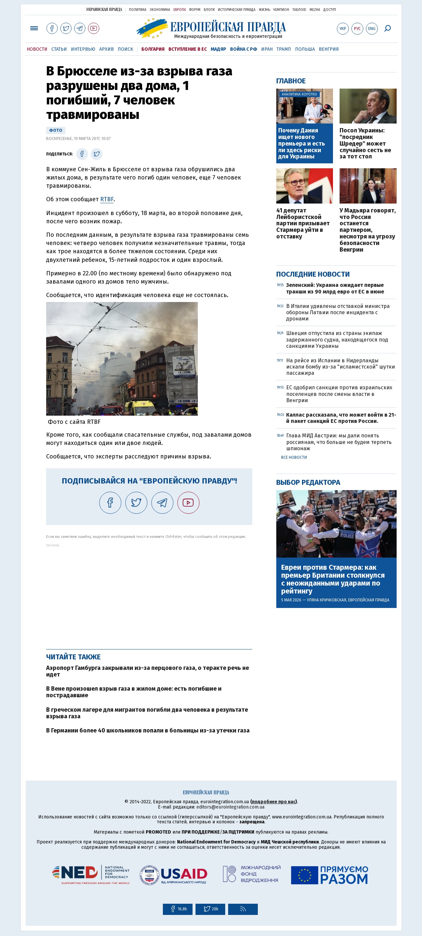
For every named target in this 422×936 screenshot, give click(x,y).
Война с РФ (243, 49)
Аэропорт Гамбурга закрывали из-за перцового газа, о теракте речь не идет (147, 671)
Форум (194, 10)
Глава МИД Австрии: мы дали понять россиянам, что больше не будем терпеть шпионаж (339, 441)
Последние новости (313, 274)
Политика (137, 10)
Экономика (160, 10)
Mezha (315, 10)
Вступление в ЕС (187, 49)
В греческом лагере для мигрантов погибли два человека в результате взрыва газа (147, 713)
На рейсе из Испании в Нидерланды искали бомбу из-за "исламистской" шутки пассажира (340, 366)
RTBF (106, 199)
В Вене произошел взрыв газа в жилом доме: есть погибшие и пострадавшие (134, 692)
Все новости (294, 457)
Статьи (59, 49)
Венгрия (329, 49)
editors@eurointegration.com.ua (230, 807)
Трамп (284, 49)
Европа (179, 10)
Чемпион (281, 10)
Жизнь (264, 10)
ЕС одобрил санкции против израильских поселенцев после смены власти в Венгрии (339, 393)
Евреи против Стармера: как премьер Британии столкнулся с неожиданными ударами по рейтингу (333, 579)
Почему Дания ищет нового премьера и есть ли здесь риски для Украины (301, 143)
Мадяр (218, 49)
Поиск (125, 49)
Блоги (209, 10)
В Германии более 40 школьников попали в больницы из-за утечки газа (148, 730)
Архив (106, 49)
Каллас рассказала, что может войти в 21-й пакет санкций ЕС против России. (341, 418)
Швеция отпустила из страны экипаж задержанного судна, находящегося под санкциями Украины (337, 339)
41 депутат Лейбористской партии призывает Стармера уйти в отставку (303, 223)
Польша (305, 49)
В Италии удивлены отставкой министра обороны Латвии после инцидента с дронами (338, 312)
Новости (37, 49)
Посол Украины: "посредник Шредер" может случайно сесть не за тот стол (365, 143)
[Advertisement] (149, 593)
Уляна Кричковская (326, 600)
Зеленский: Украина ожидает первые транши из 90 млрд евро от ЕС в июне (335, 288)
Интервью (83, 49)
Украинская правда (104, 9)
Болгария (153, 49)
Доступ (329, 10)
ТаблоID (299, 10)
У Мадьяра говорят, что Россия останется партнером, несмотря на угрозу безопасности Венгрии (368, 230)
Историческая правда (237, 10)
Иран (267, 49)
